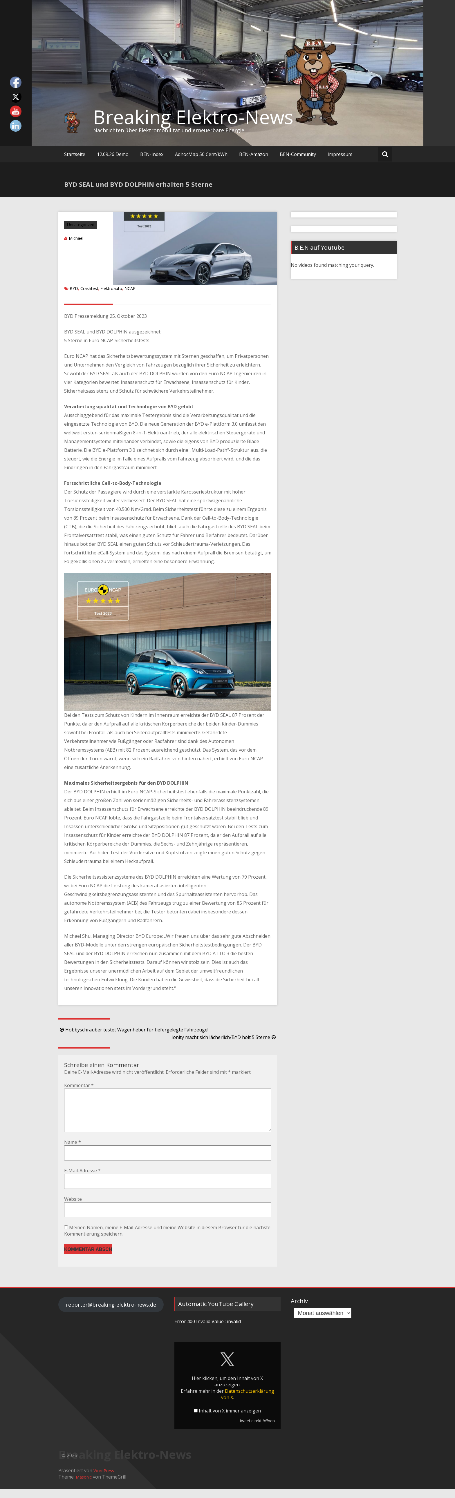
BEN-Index (151, 154)
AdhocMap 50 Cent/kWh (201, 154)
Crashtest (89, 288)
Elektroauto (111, 288)
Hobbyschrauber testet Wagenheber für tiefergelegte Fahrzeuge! (133, 1030)
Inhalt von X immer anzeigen (230, 1420)
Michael (76, 238)
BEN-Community (298, 154)
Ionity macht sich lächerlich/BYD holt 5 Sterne (224, 1037)
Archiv (299, 1310)
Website (73, 1208)
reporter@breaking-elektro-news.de (111, 1313)
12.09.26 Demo (113, 154)
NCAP (130, 288)
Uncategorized (80, 224)
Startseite (74, 154)
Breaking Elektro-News (193, 117)
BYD (74, 288)
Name (72, 1151)
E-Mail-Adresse (82, 1180)
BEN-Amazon (253, 154)
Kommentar (79, 1085)
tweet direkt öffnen (257, 1430)
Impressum (340, 154)
